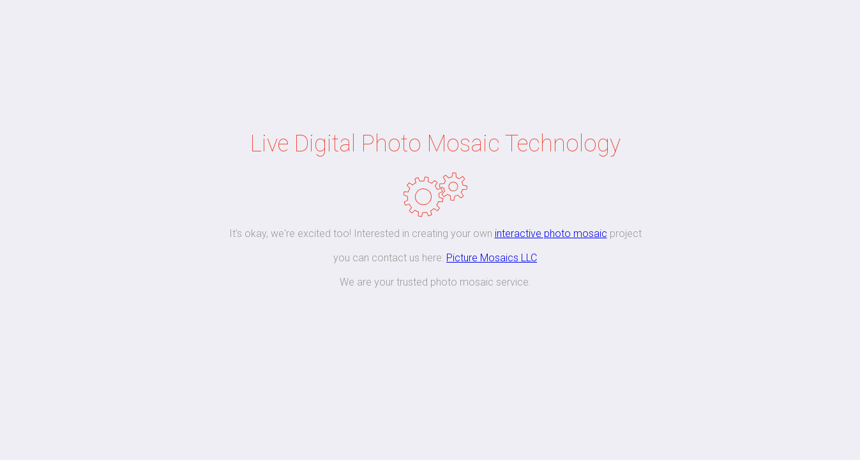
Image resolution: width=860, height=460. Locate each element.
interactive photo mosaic (551, 233)
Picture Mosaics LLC (491, 258)
